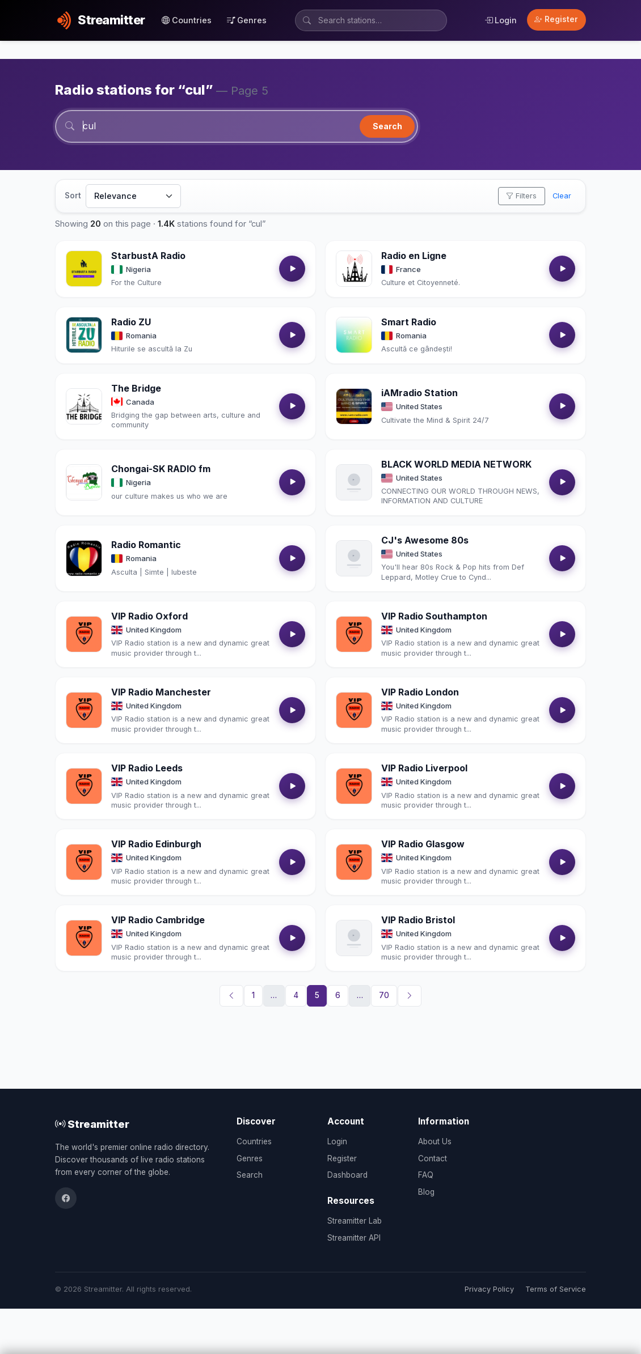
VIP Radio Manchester (161, 692)
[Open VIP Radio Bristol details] (354, 938)
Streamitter (92, 1124)
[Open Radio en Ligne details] (354, 269)
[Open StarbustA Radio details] (84, 269)
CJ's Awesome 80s (425, 540)
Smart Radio (408, 322)
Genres (247, 20)
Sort (73, 196)
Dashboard (347, 1174)
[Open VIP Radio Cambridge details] (84, 938)
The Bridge (136, 388)
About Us (435, 1141)
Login (500, 20)
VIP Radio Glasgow (423, 844)
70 (384, 995)
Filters (521, 196)
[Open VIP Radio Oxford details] (84, 635)
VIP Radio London (420, 692)
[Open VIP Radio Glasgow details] (354, 862)
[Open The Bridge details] (84, 406)
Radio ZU (131, 322)
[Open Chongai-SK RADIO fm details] (84, 483)
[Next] (409, 996)
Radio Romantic (146, 545)
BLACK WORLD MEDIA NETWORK (456, 464)
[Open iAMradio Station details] (354, 406)
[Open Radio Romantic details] (84, 559)
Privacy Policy (489, 1289)
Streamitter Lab (354, 1220)
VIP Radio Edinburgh (156, 844)
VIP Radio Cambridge (158, 920)
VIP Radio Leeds (147, 768)
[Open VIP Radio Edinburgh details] (84, 862)
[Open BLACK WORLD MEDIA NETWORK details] (354, 483)
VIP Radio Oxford (149, 616)
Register (556, 19)
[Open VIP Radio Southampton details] (354, 635)
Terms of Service (555, 1289)
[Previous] (231, 996)
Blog (426, 1191)
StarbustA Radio (148, 256)
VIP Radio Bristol (418, 920)
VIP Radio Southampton (434, 616)
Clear (562, 196)
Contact (432, 1158)
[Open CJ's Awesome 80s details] (354, 559)
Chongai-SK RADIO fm (160, 469)
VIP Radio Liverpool (424, 768)
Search (387, 126)
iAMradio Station (419, 393)
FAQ (425, 1174)
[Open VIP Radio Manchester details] (84, 711)
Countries (187, 20)
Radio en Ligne (413, 256)
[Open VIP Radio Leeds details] (84, 787)
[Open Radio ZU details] (84, 335)
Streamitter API (354, 1237)
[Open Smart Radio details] (354, 335)
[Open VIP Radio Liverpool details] (354, 787)
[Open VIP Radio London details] (354, 711)
